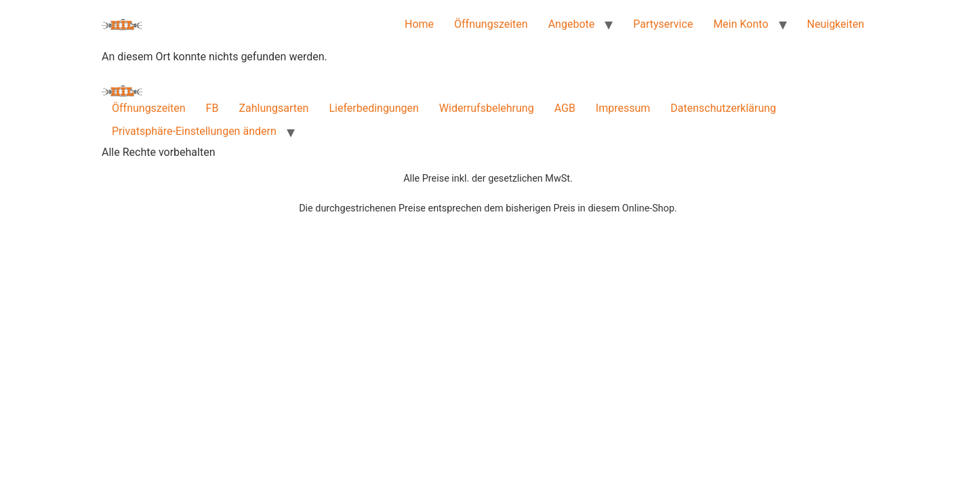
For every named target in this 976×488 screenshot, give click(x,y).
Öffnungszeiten (491, 24)
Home (419, 24)
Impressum (623, 108)
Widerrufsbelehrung (486, 108)
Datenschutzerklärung (723, 108)
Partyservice (663, 24)
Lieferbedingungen (373, 108)
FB (212, 108)
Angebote (571, 24)
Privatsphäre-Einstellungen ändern (194, 131)
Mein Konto (740, 24)
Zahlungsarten (273, 108)
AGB (564, 108)
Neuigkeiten (835, 24)
